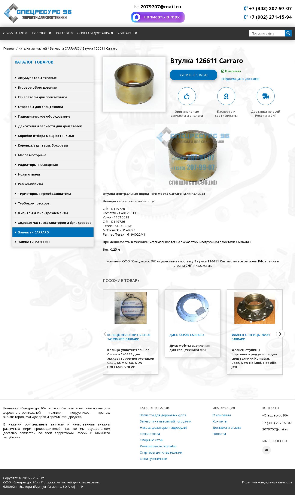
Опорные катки (151, 440)
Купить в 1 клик (193, 75)
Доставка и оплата (227, 427)
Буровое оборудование (36, 87)
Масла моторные (30, 155)
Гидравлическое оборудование (42, 116)
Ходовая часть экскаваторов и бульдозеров (53, 222)
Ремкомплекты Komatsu (158, 446)
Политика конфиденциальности (267, 482)
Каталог (64, 33)
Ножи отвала (27, 174)
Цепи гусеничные (153, 458)
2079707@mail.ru (157, 6)
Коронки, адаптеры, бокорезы (41, 145)
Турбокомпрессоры (32, 203)
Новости (219, 433)
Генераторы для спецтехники (41, 97)
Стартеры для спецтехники (39, 106)
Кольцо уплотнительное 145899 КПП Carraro (128, 337)
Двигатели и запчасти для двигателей (48, 126)
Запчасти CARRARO (32, 232)
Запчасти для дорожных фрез (163, 415)
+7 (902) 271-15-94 (268, 17)
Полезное (41, 33)
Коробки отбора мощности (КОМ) (44, 135)
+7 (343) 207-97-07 (268, 8)
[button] (280, 334)
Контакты (127, 33)
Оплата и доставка (95, 33)
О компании (15, 33)
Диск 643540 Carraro (186, 335)
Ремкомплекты (29, 184)
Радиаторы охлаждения (36, 164)
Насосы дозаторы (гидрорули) (163, 427)
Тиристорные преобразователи (43, 193)
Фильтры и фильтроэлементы (41, 213)
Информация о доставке (240, 78)
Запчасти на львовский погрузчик (165, 421)
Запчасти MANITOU (32, 242)
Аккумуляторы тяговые (36, 78)
